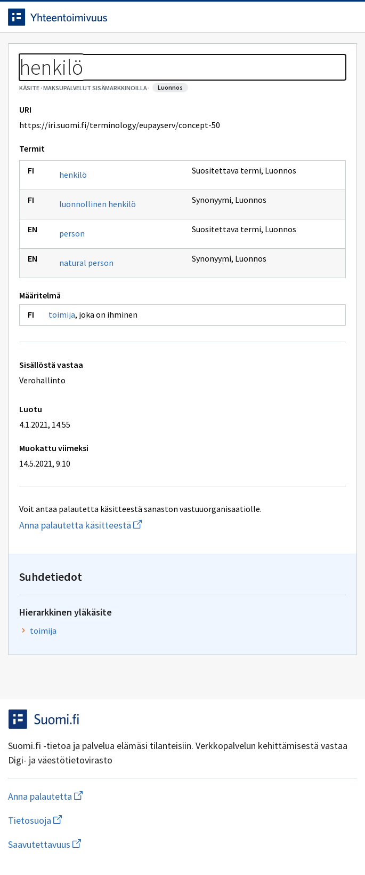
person (72, 233)
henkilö (73, 174)
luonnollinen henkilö (97, 204)
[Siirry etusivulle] (161, 17)
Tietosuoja (87, 820)
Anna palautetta (87, 796)
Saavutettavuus (106, 844)
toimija (61, 314)
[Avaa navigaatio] (346, 17)
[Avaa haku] (325, 17)
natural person (86, 262)
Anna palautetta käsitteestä (129, 525)
